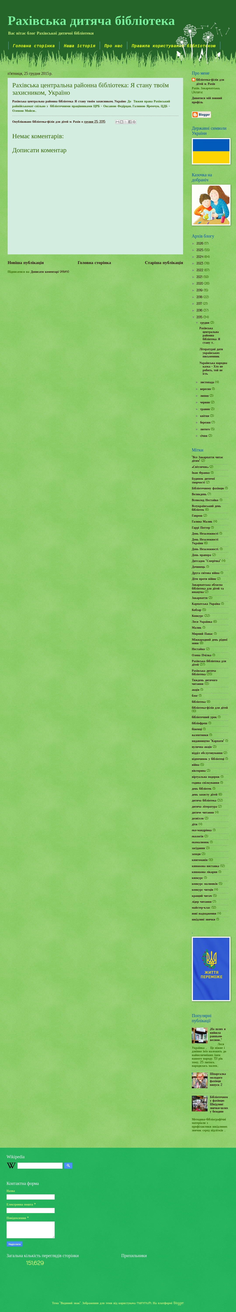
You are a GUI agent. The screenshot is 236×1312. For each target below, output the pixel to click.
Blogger (178, 1303)
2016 (199, 310)
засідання (198, 848)
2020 (200, 284)
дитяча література (204, 807)
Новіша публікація (26, 263)
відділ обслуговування (207, 753)
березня (206, 422)
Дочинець (198, 567)
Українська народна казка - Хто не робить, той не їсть (213, 368)
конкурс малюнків (205, 884)
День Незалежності (205, 534)
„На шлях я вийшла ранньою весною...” (218, 1035)
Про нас (113, 45)
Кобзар (196, 610)
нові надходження (204, 913)
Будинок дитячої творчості (203, 481)
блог (195, 696)
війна (195, 765)
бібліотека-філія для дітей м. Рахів (210, 82)
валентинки (200, 735)
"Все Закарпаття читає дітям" (207, 459)
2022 (200, 270)
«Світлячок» (200, 467)
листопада (207, 382)
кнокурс (197, 878)
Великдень (199, 494)
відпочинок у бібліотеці (208, 759)
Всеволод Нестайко (205, 500)
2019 (200, 290)
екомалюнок (200, 842)
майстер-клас (201, 908)
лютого (205, 429)
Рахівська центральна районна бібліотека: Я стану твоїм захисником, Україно (69, 101)
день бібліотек (202, 789)
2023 (200, 263)
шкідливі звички (203, 919)
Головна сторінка (34, 45)
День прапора (201, 555)
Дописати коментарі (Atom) (50, 272)
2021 (199, 277)
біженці (197, 729)
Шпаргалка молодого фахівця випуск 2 (218, 1079)
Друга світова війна (205, 573)
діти (195, 824)
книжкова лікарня (204, 872)
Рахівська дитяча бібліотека (91, 19)
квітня (205, 416)
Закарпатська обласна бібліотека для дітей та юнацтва (208, 589)
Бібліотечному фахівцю (208, 488)
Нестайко (198, 649)
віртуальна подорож (206, 777)
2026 (200, 243)
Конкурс (197, 616)
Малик (196, 628)
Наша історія (79, 45)
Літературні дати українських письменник (211, 353)
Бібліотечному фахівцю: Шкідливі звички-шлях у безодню (219, 1104)
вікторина (199, 771)
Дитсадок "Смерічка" (206, 561)
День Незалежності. (205, 549)
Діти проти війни (204, 579)
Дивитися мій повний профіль (207, 100)
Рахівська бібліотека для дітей (209, 663)
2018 (199, 297)
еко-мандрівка (202, 830)
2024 (200, 257)
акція (195, 690)
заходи (196, 854)
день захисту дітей (204, 794)
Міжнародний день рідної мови (209, 642)
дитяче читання (203, 812)
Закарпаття (200, 598)
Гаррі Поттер (201, 528)
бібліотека (199, 702)
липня (205, 396)
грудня (205, 323)
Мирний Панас (202, 634)
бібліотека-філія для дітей (210, 708)
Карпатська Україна (206, 604)
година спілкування (205, 783)
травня (205, 409)
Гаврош (197, 516)
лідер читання (202, 902)
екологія (197, 836)
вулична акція (202, 747)
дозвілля (198, 818)
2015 (199, 317)
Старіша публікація (164, 263)
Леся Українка (202, 622)
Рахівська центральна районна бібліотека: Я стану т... (209, 335)
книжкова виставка (205, 866)
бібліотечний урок (204, 717)
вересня (206, 389)
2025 (200, 250)
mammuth (144, 1303)
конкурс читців (202, 890)
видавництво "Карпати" (208, 741)
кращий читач (202, 896)
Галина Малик (202, 522)
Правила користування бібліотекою (174, 45)
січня (204, 436)
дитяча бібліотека (204, 800)
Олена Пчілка (201, 655)
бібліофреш (199, 723)
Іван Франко (201, 473)
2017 (199, 304)
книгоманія (200, 860)
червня (205, 402)
